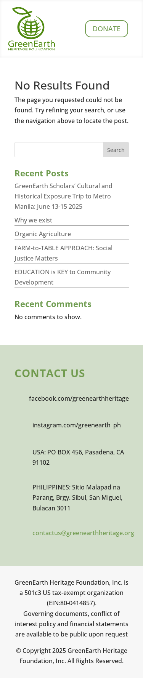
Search (116, 150)
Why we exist (33, 220)
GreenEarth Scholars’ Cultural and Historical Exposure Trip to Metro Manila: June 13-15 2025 (63, 196)
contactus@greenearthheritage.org (83, 533)
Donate (107, 28)
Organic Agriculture (42, 234)
